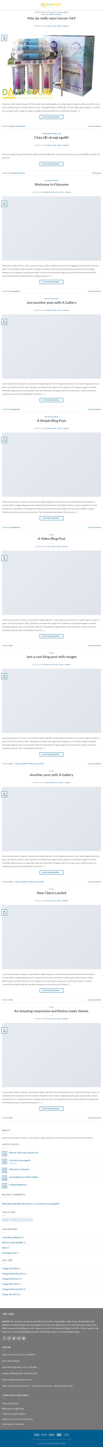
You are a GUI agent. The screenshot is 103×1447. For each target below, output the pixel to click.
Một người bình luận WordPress (17, 1203)
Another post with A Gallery (51, 775)
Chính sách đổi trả (10, 1403)
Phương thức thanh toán (13, 1424)
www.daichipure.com (63, 1385)
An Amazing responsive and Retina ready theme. (51, 1011)
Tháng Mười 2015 (10, 1278)
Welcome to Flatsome (52, 184)
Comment (96, 173)
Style (51, 535)
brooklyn (23, 764)
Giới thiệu (36, 1439)
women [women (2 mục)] (29, 1220)
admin (66, 26)
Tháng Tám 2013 (10, 1294)
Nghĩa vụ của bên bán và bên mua (17, 1419)
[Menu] (3, 5)
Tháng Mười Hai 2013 (12, 1289)
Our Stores (47, 1439)
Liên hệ (63, 1439)
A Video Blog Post (51, 538)
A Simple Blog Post (51, 421)
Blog (56, 1439)
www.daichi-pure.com (42, 1385)
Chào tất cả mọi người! (51, 137)
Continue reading (51, 117)
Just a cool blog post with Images (51, 657)
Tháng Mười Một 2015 (13, 1273)
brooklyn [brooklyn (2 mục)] (6, 1220)
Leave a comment (94, 126)
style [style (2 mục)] (21, 1220)
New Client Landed (51, 893)
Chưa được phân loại (51, 133)
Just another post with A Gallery (52, 302)
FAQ (69, 1439)
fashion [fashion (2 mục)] (14, 1220)
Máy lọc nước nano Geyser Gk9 (51, 18)
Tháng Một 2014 (10, 1284)
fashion (30, 764)
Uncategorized (51, 180)
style (36, 764)
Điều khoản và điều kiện (13, 1408)
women (41, 764)
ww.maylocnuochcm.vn (19, 1385)
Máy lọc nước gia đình (52, 14)
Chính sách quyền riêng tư (14, 1413)
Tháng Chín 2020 (10, 1268)
